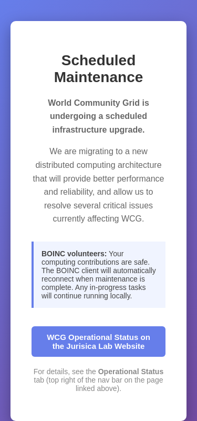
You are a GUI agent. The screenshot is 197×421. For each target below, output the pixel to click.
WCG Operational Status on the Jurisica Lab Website (98, 341)
